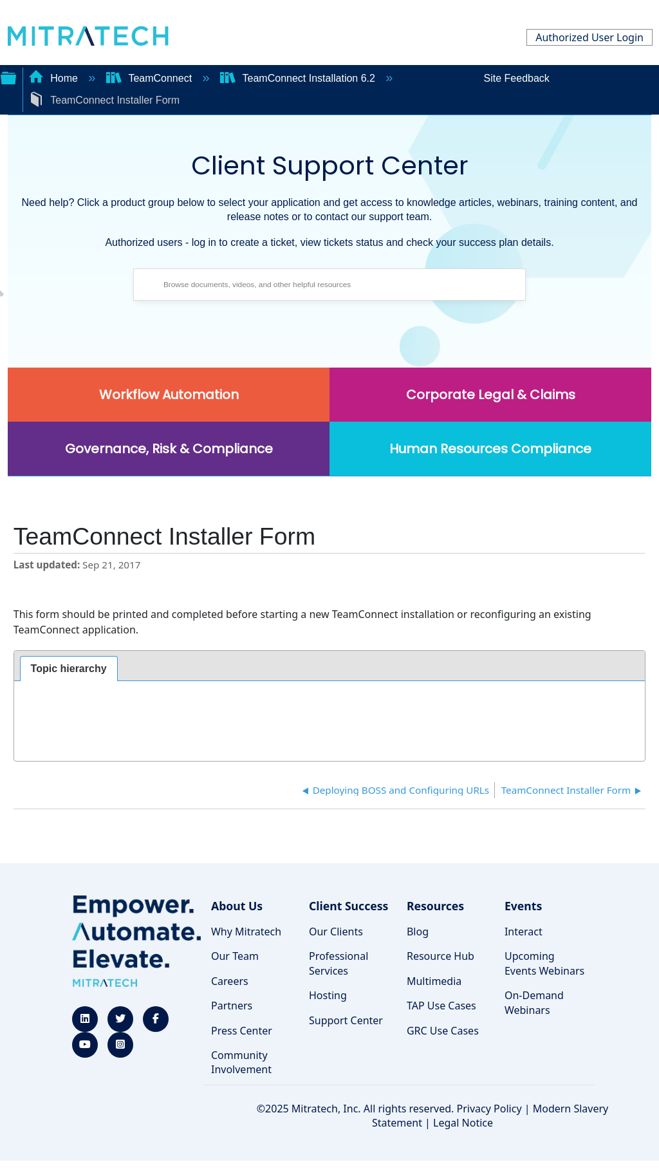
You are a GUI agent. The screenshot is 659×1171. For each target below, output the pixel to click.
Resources (435, 905)
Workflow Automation (169, 395)
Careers (229, 981)
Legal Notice (463, 1123)
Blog (418, 931)
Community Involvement (241, 1062)
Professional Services (338, 963)
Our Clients (336, 931)
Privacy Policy (489, 1108)
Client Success (348, 905)
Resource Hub (440, 956)
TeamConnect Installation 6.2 (299, 78)
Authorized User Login (589, 37)
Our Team (235, 956)
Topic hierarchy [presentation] (69, 668)
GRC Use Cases (443, 1031)
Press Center (241, 1031)
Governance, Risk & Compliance (169, 449)
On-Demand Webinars (534, 1002)
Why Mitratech (246, 931)
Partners (231, 1005)
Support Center (346, 1020)
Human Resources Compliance (490, 449)
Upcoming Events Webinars (544, 963)
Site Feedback (517, 78)
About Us (237, 905)
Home (54, 78)
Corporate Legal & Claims (490, 395)
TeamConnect (150, 78)
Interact (524, 931)
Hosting (328, 995)
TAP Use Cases (441, 1005)
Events (523, 905)
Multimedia (434, 981)
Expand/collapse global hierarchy (8, 76)
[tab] (69, 669)
